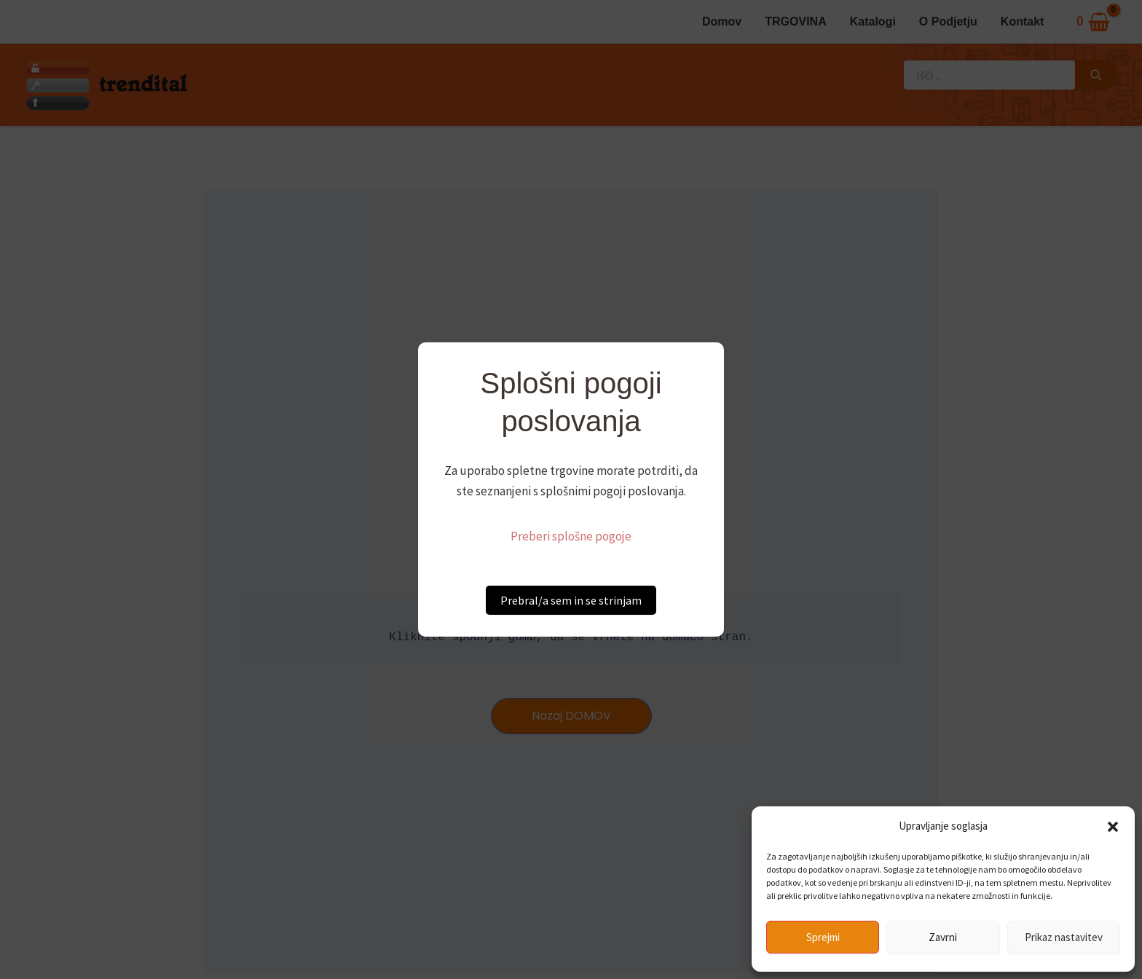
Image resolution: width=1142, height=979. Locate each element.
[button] (1113, 826)
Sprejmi (823, 937)
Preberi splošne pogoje (571, 536)
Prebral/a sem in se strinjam (571, 600)
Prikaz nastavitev (1064, 937)
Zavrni (943, 937)
